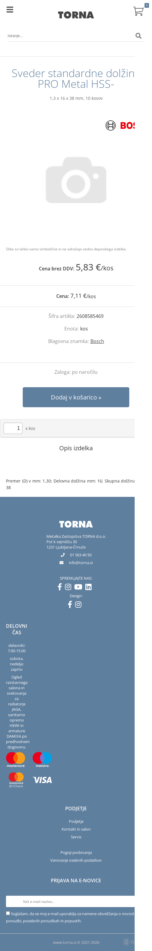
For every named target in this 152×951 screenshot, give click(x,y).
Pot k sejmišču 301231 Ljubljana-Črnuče (66, 544)
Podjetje (76, 821)
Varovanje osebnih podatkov (76, 860)
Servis (76, 837)
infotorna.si (81, 562)
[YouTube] (79, 588)
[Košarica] (139, 10)
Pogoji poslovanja (76, 852)
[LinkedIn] (90, 588)
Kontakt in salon (76, 829)
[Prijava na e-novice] (140, 901)
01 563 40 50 (81, 555)
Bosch (97, 341)
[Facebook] (61, 588)
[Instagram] (69, 588)
